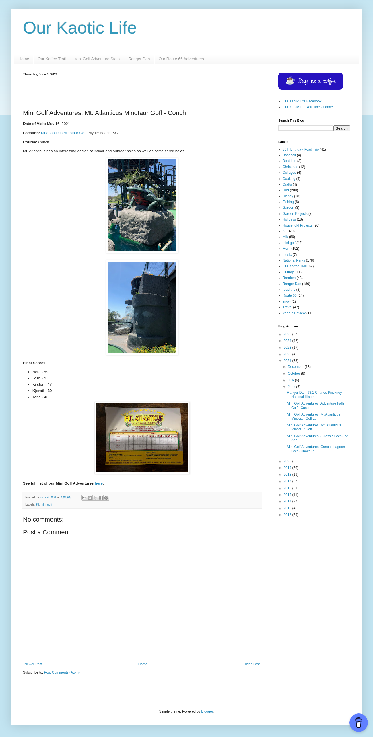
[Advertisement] (142, 92)
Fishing (288, 202)
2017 (288, 481)
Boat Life (289, 161)
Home (23, 58)
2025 (288, 334)
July (291, 380)
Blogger (207, 711)
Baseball (289, 155)
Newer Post (33, 664)
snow (287, 301)
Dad (286, 190)
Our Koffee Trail (52, 58)
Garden (288, 208)
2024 (288, 341)
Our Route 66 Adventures (181, 58)
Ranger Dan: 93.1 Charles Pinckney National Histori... (314, 395)
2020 (288, 461)
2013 (288, 508)
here (99, 483)
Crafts (287, 184)
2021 (288, 361)
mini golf (46, 504)
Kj (37, 504)
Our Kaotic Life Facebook (302, 101)
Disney (288, 196)
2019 (288, 468)
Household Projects (297, 225)
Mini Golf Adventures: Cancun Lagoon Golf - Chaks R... (316, 449)
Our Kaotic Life (80, 27)
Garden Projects (295, 214)
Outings (288, 272)
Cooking (289, 179)
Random (289, 278)
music (287, 255)
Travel (287, 307)
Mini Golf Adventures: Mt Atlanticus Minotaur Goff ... (313, 416)
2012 (288, 515)
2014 (288, 501)
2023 (288, 348)
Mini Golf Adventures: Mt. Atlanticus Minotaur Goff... (314, 427)
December (296, 367)
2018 (288, 475)
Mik (285, 237)
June (292, 387)
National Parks (294, 260)
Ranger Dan (139, 58)
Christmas (290, 167)
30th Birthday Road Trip (301, 149)
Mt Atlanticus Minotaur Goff (63, 133)
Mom (286, 249)
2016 (288, 488)
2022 (288, 354)
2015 (288, 495)
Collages (289, 173)
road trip (289, 290)
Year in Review (294, 313)
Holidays (289, 219)
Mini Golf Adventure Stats (97, 58)
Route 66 (290, 295)
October (294, 373)
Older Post (251, 664)
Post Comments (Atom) (62, 672)
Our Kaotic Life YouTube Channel (308, 107)
